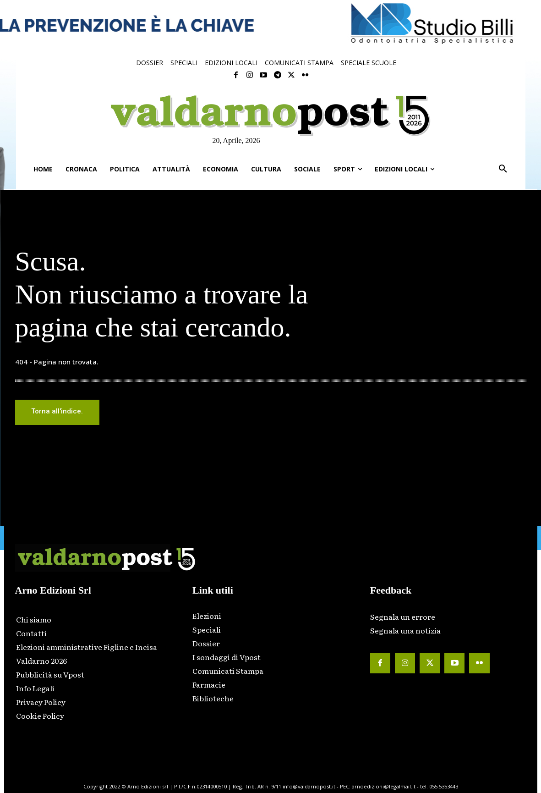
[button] (503, 169)
